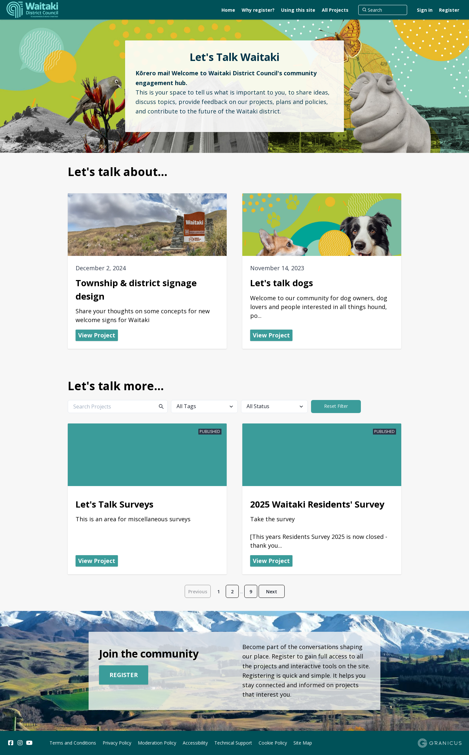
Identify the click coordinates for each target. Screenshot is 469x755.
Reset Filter (336, 406)
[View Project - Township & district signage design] (147, 271)
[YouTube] (29, 743)
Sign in (425, 10)
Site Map (302, 743)
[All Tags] (204, 406)
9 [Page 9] (250, 591)
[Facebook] (10, 743)
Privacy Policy (117, 743)
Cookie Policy (273, 743)
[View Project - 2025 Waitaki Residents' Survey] (321, 499)
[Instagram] (20, 743)
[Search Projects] (118, 406)
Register (449, 10)
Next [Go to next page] (271, 591)
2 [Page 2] (232, 591)
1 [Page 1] (218, 591)
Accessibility (195, 743)
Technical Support (233, 743)
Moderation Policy (157, 743)
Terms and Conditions (73, 743)
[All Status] (274, 406)
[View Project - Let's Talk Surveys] (147, 499)
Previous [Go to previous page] (197, 591)
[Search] (382, 10)
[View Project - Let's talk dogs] (321, 271)
